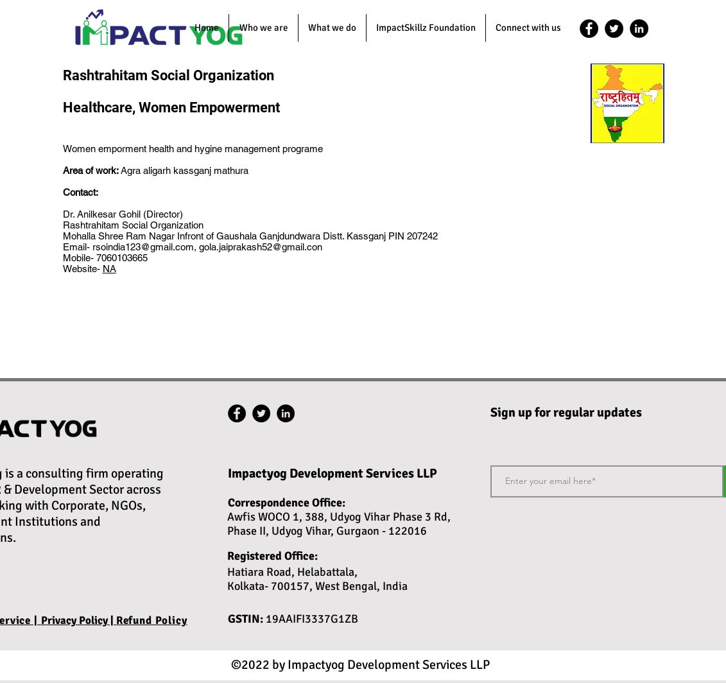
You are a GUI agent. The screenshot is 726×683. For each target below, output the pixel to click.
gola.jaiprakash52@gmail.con (260, 246)
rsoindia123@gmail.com (143, 246)
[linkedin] (639, 28)
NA (109, 268)
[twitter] (614, 28)
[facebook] (589, 28)
